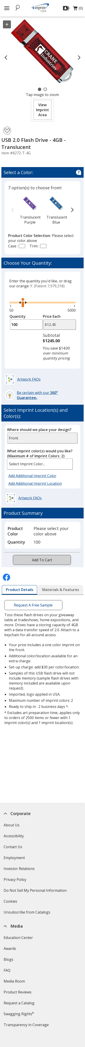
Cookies (11, 903)
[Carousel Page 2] (45, 89)
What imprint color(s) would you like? (40, 453)
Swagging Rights (19, 1013)
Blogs (8, 959)
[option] (29, 210)
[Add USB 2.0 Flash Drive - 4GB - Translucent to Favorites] (7, 130)
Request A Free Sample (33, 605)
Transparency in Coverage (27, 1026)
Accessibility (14, 835)
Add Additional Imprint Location (35, 483)
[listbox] (40, 464)
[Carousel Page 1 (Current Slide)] (39, 89)
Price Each (52, 316)
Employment (14, 857)
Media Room (14, 981)
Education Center (18, 937)
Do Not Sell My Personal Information (36, 892)
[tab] (19, 590)
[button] (42, 109)
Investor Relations (20, 870)
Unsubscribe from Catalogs (27, 914)
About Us (11, 825)
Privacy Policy (15, 881)
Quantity (18, 316)
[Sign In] (67, 8)
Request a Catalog (19, 1002)
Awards (10, 948)
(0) (78, 9)
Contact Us (13, 846)
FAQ (7, 970)
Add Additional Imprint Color (33, 475)
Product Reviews (18, 992)
